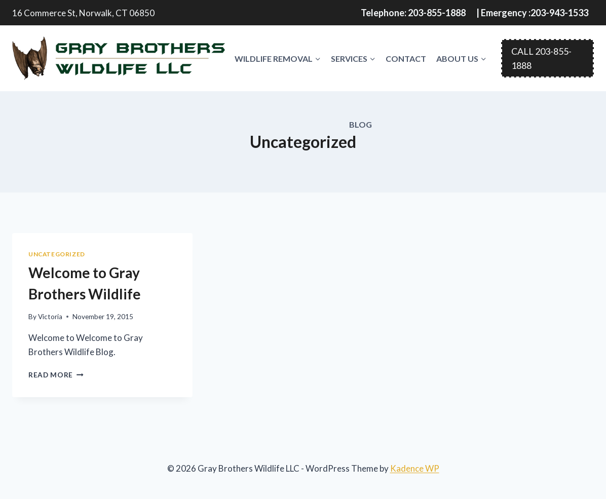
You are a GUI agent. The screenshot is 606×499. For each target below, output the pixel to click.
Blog (360, 124)
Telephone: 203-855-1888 (413, 12)
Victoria (50, 317)
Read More (56, 375)
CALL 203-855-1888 (541, 58)
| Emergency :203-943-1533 (532, 12)
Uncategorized (56, 254)
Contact (406, 58)
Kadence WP (414, 468)
